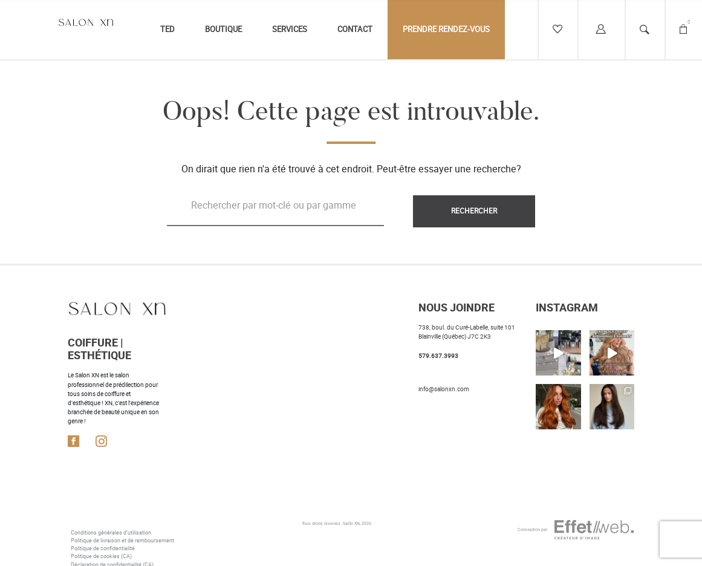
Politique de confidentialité (103, 548)
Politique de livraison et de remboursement (122, 540)
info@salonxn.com (443, 389)
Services (289, 29)
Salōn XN (351, 523)
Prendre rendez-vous (446, 29)
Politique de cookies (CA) (101, 556)
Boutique (223, 29)
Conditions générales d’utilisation (111, 532)
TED (167, 29)
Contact (354, 29)
